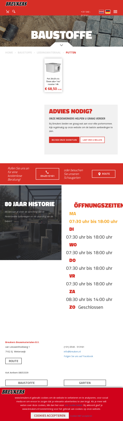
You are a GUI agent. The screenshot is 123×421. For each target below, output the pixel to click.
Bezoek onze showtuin (64, 139)
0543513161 (47, 174)
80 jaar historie (30, 204)
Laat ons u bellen (92, 139)
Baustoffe (26, 382)
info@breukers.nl (72, 351)
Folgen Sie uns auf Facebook (78, 356)
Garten (85, 382)
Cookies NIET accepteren (81, 416)
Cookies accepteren (49, 415)
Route (104, 174)
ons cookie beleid (73, 405)
